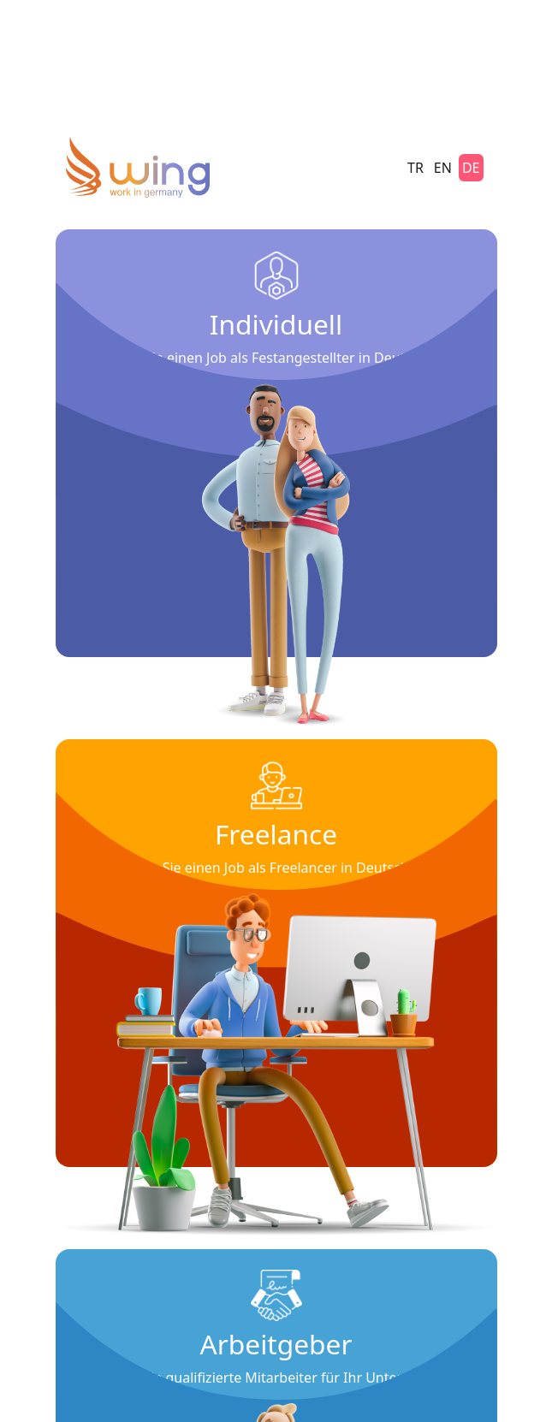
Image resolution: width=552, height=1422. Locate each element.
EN (443, 167)
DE (471, 167)
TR (415, 167)
